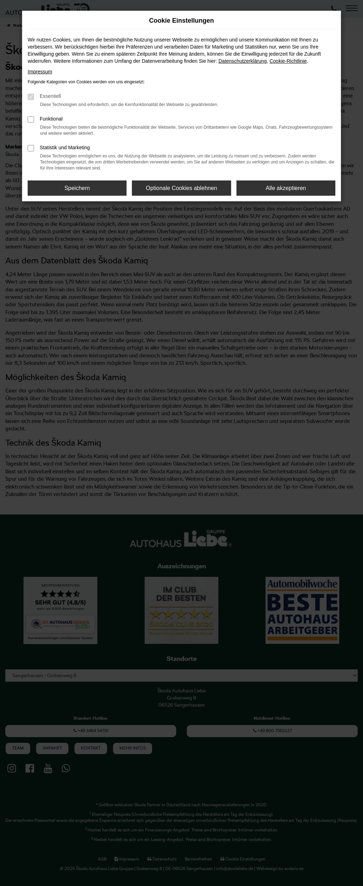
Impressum (40, 71)
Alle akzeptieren (286, 188)
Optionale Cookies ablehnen (181, 188)
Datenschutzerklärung (242, 61)
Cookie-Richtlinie (288, 61)
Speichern (77, 188)
